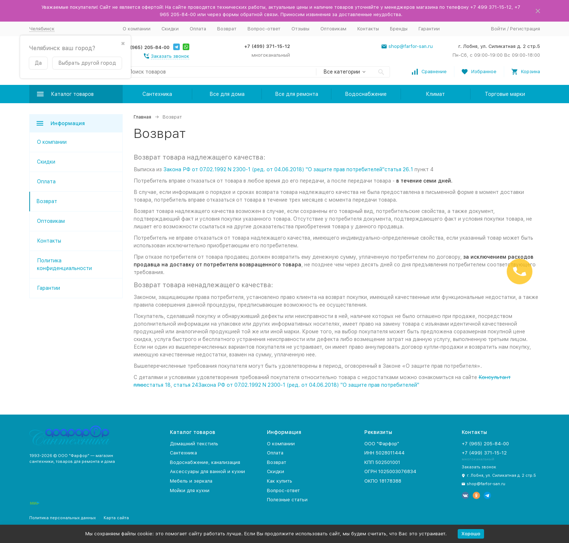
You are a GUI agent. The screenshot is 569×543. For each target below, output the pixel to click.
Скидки (170, 28)
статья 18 (158, 385)
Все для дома (227, 94)
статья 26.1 (398, 169)
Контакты (368, 28)
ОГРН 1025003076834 (390, 471)
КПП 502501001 (382, 462)
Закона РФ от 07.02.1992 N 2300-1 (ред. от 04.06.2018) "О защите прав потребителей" (273, 169)
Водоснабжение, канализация (205, 462)
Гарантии (429, 28)
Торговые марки (505, 94)
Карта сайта (116, 518)
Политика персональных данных (62, 518)
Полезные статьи (287, 499)
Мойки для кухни (189, 490)
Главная (142, 117)
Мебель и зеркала (191, 481)
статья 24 (186, 385)
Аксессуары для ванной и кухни (207, 471)
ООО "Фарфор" (381, 443)
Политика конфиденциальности (64, 264)
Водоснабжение (366, 94)
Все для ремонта (296, 94)
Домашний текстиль (194, 443)
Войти (498, 28)
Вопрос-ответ (264, 28)
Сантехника (157, 94)
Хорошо (470, 533)
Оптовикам (333, 28)
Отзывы (300, 28)
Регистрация (525, 28)
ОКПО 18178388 (382, 481)
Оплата (198, 28)
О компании (136, 28)
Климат (435, 94)
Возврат (227, 28)
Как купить (279, 481)
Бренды (399, 28)
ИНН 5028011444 (384, 453)
